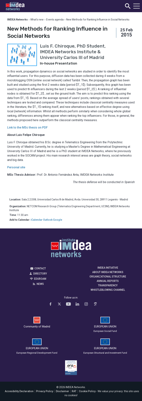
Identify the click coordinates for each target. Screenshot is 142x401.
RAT (74, 391)
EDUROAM (40, 278)
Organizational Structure (107, 276)
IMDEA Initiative (107, 267)
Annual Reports (108, 281)
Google (57, 219)
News (40, 283)
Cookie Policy (87, 391)
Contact (40, 268)
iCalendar (37, 219)
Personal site (16, 167)
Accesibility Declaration (19, 391)
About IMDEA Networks (107, 272)
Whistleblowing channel (108, 289)
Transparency (108, 285)
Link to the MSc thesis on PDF (27, 127)
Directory (40, 273)
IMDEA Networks (71, 248)
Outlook (48, 219)
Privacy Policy (44, 391)
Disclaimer (62, 391)
